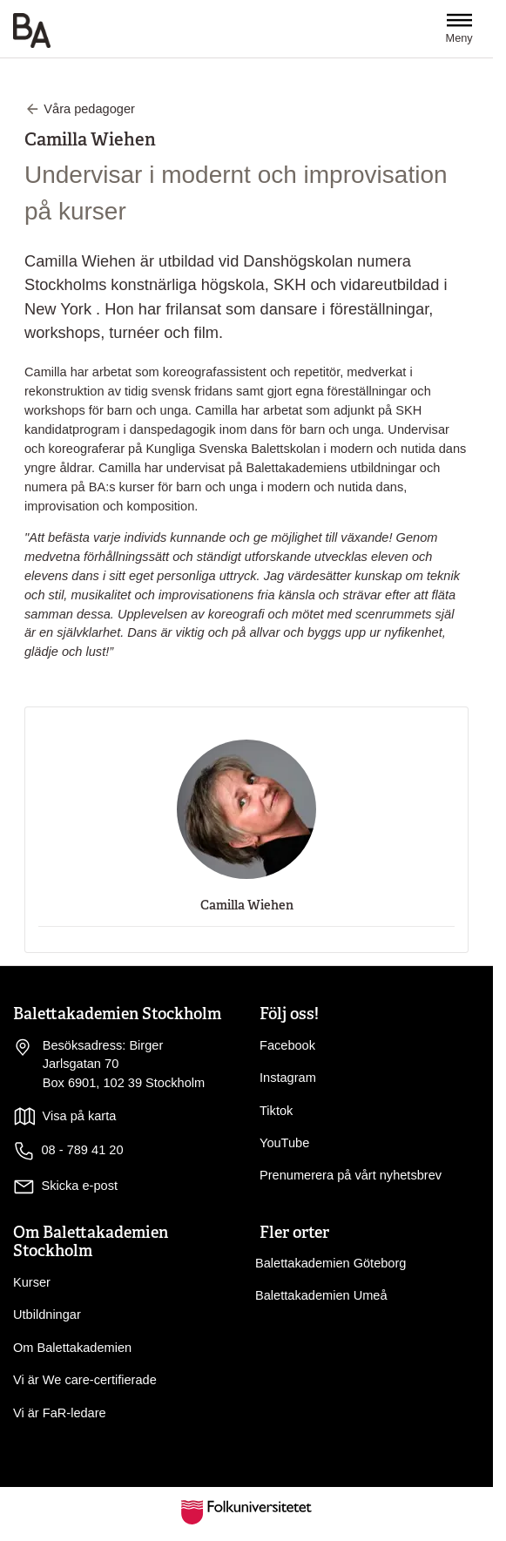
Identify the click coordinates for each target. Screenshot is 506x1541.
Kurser (32, 1282)
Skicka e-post (80, 1186)
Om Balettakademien (72, 1348)
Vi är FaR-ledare (59, 1413)
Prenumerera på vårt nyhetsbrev (351, 1175)
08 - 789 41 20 (68, 1151)
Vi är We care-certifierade (85, 1380)
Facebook (287, 1045)
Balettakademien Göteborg (330, 1263)
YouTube (284, 1143)
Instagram (288, 1078)
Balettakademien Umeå (321, 1295)
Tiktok (276, 1111)
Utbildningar (47, 1314)
